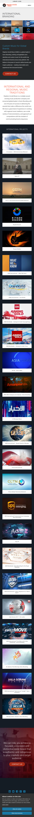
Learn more (5, 804)
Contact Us (10, 74)
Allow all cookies (17, 809)
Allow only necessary (17, 813)
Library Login (17, 1)
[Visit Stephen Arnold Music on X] (24, 791)
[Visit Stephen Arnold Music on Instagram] (21, 791)
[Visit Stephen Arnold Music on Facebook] (17, 791)
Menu (29, 5)
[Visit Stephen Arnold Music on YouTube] (13, 791)
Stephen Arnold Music (9, 5)
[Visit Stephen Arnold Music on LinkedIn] (10, 791)
